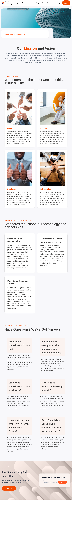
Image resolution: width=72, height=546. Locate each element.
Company (24, 3)
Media (43, 3)
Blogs (37, 3)
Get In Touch (65, 2)
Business (32, 3)
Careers (49, 3)
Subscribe (62, 483)
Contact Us (9, 490)
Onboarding (56, 3)
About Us (18, 2)
